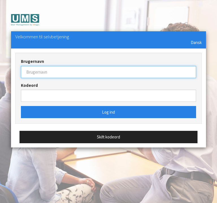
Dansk (196, 42)
